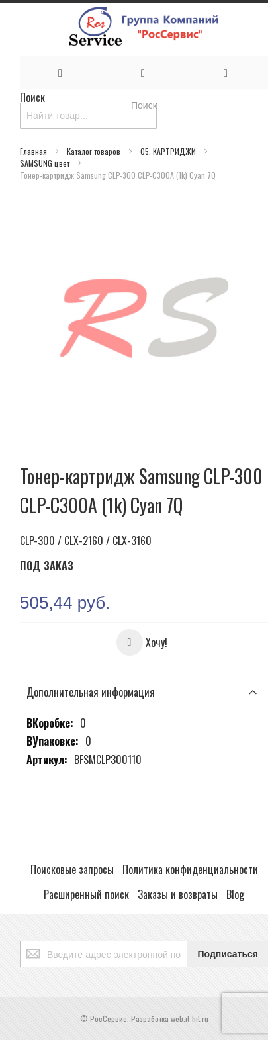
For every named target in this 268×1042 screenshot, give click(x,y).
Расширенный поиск (86, 894)
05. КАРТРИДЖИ (169, 151)
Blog (235, 894)
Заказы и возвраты (178, 894)
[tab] (144, 692)
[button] (141, 642)
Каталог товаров (94, 151)
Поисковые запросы (72, 869)
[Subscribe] (227, 954)
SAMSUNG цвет (45, 163)
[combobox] (88, 116)
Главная (34, 151)
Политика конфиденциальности (190, 869)
